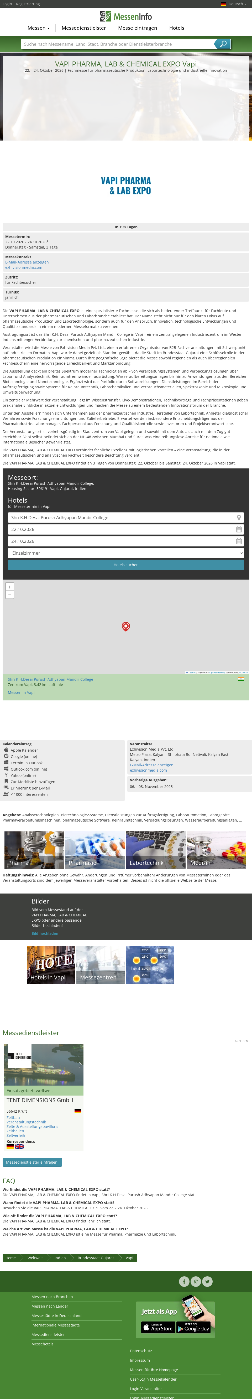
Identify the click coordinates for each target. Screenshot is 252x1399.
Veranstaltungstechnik (26, 1121)
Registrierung (28, 3)
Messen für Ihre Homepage (154, 1369)
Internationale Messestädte (56, 1325)
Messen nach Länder (50, 1306)
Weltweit (35, 1257)
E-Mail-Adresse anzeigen (27, 262)
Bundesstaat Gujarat (96, 1257)
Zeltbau (13, 1117)
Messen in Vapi (21, 692)
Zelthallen (15, 1130)
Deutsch (238, 3)
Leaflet (191, 672)
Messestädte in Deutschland (57, 1315)
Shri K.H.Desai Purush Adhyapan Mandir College (50, 679)
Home (11, 1257)
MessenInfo (126, 16)
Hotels (176, 27)
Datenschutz (141, 1350)
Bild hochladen (45, 933)
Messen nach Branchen (52, 1296)
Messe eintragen (137, 27)
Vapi (129, 1257)
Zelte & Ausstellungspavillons (32, 1126)
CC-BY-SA (243, 672)
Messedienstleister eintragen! (32, 1162)
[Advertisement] (126, 112)
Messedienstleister (84, 27)
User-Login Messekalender (153, 1379)
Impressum (140, 1360)
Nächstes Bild (80, 1065)
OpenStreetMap (217, 672)
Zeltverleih (16, 1135)
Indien (60, 1257)
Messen (39, 27)
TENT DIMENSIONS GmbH (40, 1100)
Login (7, 3)
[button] (125, 626)
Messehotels (43, 1343)
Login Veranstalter (146, 1388)
